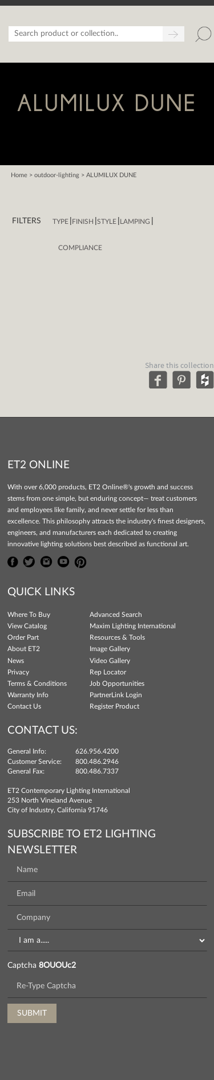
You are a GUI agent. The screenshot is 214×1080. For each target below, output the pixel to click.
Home (19, 175)
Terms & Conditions (37, 683)
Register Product (114, 706)
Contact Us (24, 706)
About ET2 (23, 648)
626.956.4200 (97, 751)
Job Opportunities (117, 683)
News (15, 660)
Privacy (18, 672)
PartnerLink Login (116, 695)
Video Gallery (110, 660)
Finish (83, 221)
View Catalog (27, 626)
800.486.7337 (97, 771)
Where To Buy (28, 614)
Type (60, 221)
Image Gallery (110, 648)
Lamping (135, 221)
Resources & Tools (117, 637)
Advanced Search (116, 614)
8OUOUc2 (57, 965)
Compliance (80, 247)
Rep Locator (108, 672)
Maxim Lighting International (133, 626)
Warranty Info (28, 695)
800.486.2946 (97, 761)
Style (106, 221)
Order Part (23, 637)
